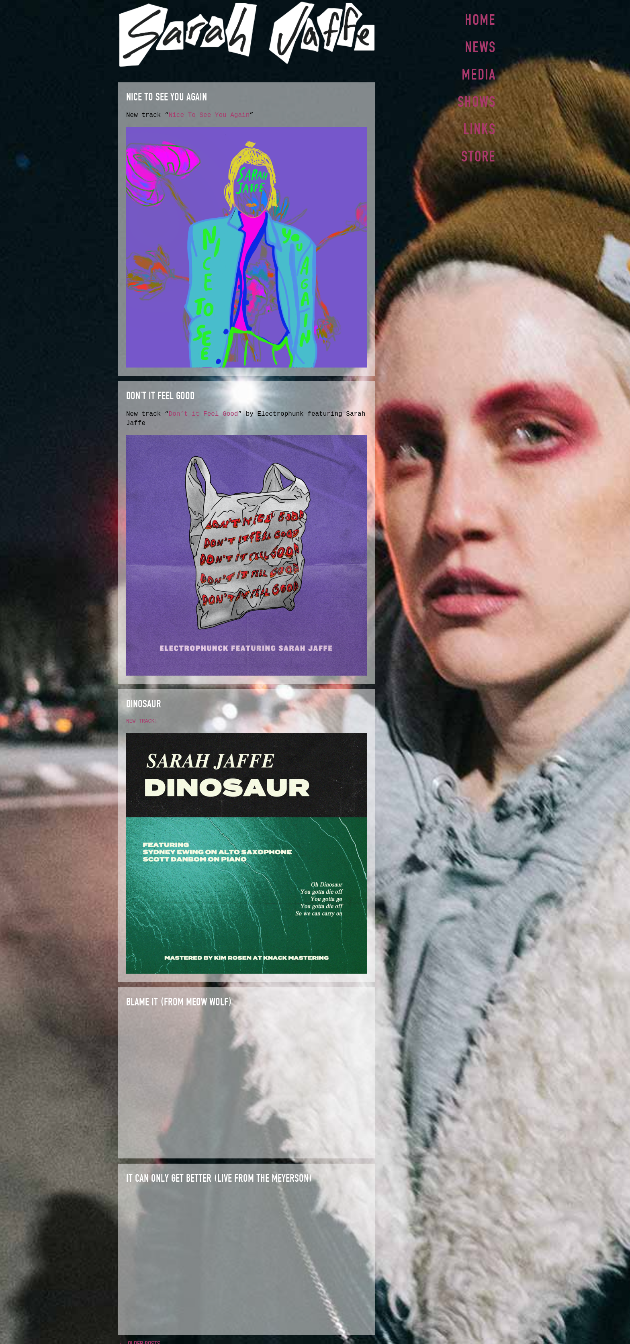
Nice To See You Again (209, 115)
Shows (477, 99)
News (480, 46)
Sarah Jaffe (246, 34)
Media (479, 73)
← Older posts (139, 1340)
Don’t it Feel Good (203, 413)
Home (480, 20)
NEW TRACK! (142, 719)
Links (479, 126)
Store (478, 152)
